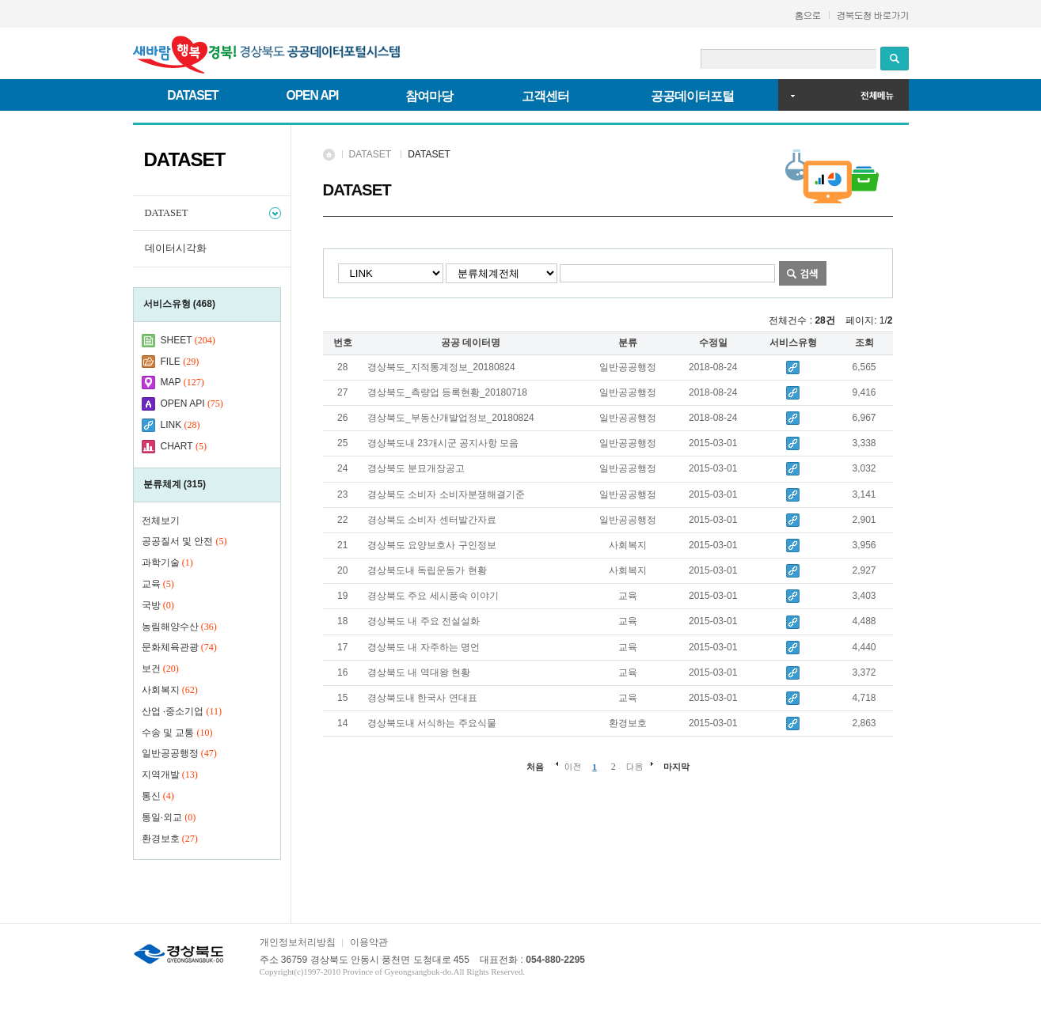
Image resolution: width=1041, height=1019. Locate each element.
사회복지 (170, 689)
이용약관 (369, 942)
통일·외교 (169, 817)
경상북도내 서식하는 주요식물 (431, 723)
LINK (171, 424)
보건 (160, 668)
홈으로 (808, 14)
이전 (572, 766)
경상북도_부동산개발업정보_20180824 (450, 417)
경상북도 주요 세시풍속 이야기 (433, 595)
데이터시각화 (176, 248)
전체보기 (161, 520)
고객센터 (545, 96)
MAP (171, 382)
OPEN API (313, 95)
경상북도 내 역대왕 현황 (418, 672)
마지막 (676, 766)
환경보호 (170, 838)
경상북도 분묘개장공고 (416, 468)
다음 (635, 766)
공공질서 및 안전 (184, 541)
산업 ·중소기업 (182, 711)
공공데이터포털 (692, 96)
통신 (158, 795)
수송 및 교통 (177, 732)
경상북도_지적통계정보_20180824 (441, 367)
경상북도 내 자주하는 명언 (423, 647)
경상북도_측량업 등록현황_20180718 (447, 392)
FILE (170, 361)
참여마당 (429, 96)
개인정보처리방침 (298, 942)
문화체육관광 (179, 647)
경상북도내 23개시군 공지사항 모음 (443, 443)
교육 (158, 583)
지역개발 (170, 774)
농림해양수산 (179, 626)
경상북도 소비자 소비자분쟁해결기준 (446, 494)
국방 (158, 605)
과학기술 (167, 562)
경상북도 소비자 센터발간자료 (431, 519)
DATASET (192, 95)
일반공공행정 (179, 753)
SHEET (176, 340)
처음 (535, 766)
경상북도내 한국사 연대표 (422, 697)
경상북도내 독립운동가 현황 (427, 570)
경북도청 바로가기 (873, 14)
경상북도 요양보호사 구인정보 (431, 545)
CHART (177, 446)
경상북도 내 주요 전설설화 (423, 621)
